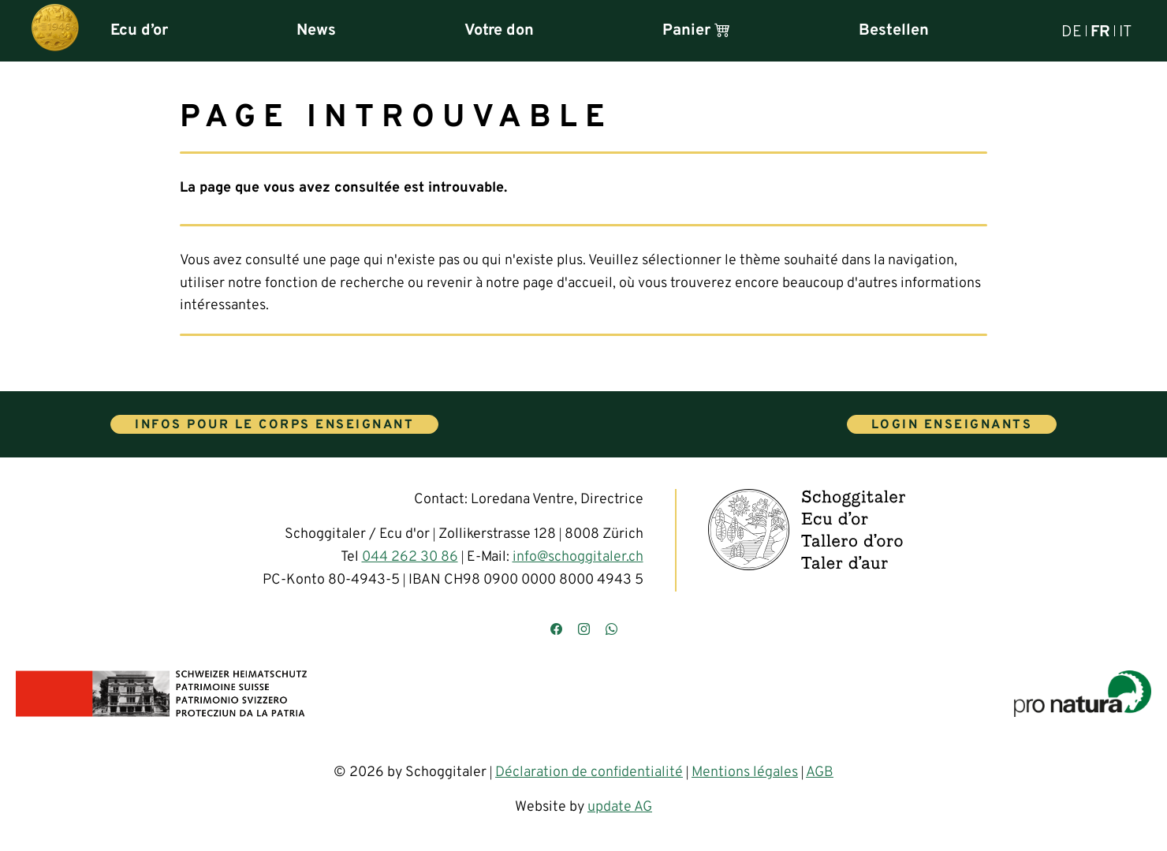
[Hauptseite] (55, 31)
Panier (696, 31)
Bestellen (894, 31)
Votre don (499, 31)
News (316, 31)
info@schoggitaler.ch (578, 557)
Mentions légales (745, 772)
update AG (619, 807)
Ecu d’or (139, 31)
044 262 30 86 (410, 557)
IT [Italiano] (1125, 30)
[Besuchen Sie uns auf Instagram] (584, 630)
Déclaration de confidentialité (589, 772)
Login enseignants (952, 425)
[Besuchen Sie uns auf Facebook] (556, 630)
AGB (819, 772)
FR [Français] (1100, 30)
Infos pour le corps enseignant (274, 425)
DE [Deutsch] (1071, 30)
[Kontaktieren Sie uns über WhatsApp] (611, 630)
